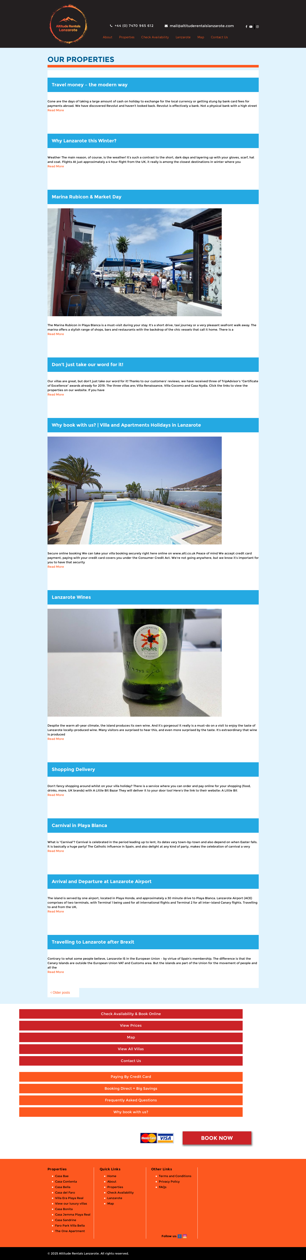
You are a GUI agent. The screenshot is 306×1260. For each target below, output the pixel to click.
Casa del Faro (65, 1192)
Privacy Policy (169, 1181)
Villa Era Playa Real (69, 1198)
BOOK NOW (217, 1138)
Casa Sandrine (65, 1220)
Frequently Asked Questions (131, 1100)
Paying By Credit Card (131, 1077)
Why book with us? (130, 1112)
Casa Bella (62, 1187)
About (107, 37)
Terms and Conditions (175, 1176)
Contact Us (219, 37)
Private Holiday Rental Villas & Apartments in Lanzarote (96, 37)
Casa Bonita (64, 1209)
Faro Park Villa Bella (70, 1225)
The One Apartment (70, 1231)
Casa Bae (62, 1176)
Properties (127, 37)
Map (200, 37)
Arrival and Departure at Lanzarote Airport (102, 881)
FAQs (162, 1187)
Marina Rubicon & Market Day (86, 197)
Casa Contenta (66, 1181)
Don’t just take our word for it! (87, 364)
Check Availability (155, 37)
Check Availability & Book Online (131, 1014)
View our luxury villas (71, 1203)
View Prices (131, 1025)
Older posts (61, 992)
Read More (56, 110)
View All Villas (131, 1049)
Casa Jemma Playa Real (72, 1214)
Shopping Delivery (73, 769)
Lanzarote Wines (71, 597)
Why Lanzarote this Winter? (84, 141)
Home (111, 1176)
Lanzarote (183, 37)
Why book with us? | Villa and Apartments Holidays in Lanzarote (126, 425)
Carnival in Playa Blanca (79, 825)
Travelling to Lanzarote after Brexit (93, 942)
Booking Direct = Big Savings (131, 1088)
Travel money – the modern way (90, 85)
